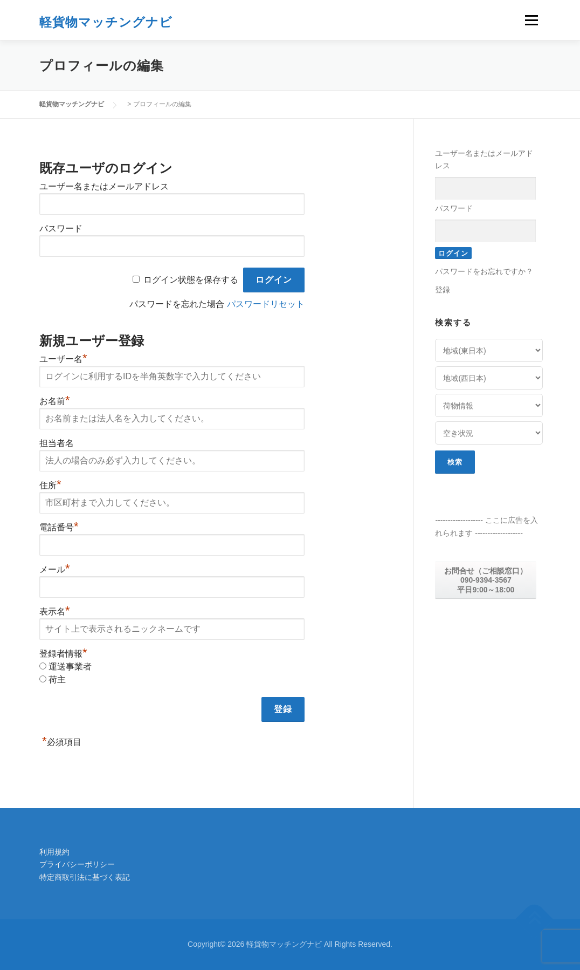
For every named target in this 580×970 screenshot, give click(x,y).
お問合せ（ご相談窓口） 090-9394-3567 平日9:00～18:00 (485, 580)
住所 (50, 485)
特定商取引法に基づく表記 (84, 877)
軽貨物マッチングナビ (105, 21)
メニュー (531, 20)
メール (54, 569)
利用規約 (54, 852)
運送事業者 (70, 666)
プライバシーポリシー (77, 864)
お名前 (54, 401)
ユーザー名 (63, 359)
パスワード (60, 228)
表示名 (54, 611)
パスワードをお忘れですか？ (484, 271)
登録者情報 (63, 653)
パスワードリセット (266, 304)
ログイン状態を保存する (190, 279)
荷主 (57, 679)
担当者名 (56, 443)
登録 (442, 289)
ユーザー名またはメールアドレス (104, 186)
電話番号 (59, 527)
